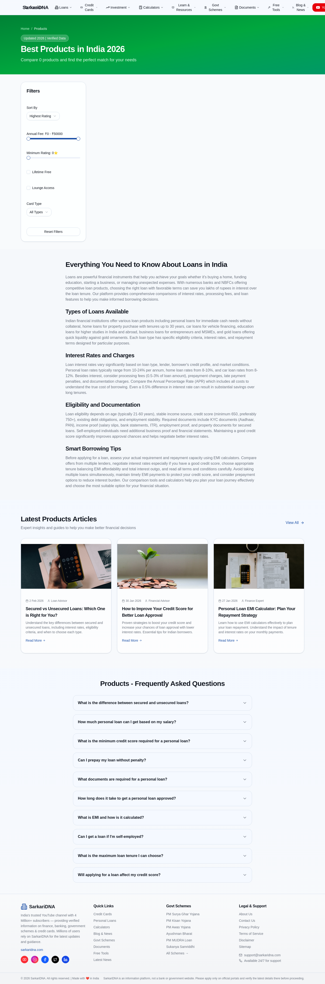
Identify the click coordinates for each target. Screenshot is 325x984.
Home (25, 29)
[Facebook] (45, 959)
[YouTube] (24, 959)
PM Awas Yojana (178, 927)
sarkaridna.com (32, 950)
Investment (118, 7)
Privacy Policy (249, 927)
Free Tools (276, 7)
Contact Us (247, 920)
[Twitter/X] (55, 959)
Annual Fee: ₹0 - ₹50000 (45, 134)
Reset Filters (53, 232)
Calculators (151, 7)
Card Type (34, 204)
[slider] (28, 139)
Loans (63, 7)
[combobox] (43, 116)
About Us (245, 914)
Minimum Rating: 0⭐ (42, 153)
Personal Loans (104, 920)
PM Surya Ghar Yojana (182, 914)
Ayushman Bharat (179, 934)
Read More (35, 640)
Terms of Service (251, 934)
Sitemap (245, 947)
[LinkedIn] (65, 959)
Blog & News (300, 7)
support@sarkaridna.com (262, 955)
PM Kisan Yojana (178, 920)
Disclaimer (246, 940)
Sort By (32, 108)
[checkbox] (28, 172)
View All (295, 523)
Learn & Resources (184, 7)
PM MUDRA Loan (179, 940)
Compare (35, 7)
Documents (247, 7)
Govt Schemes (215, 7)
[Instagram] (34, 959)
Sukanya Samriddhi (180, 947)
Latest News (102, 960)
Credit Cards (88, 7)
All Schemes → (177, 953)
